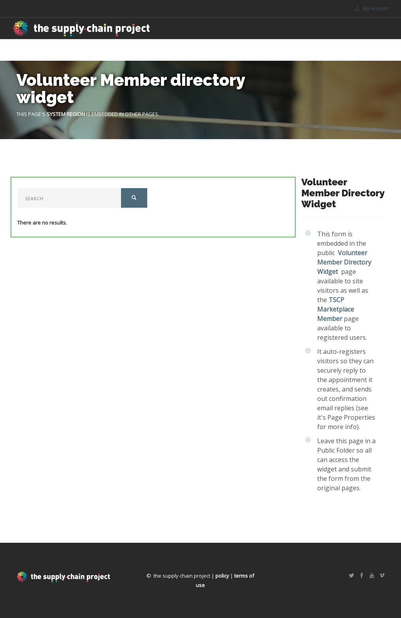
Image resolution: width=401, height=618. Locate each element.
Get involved (265, 50)
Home (145, 50)
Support (311, 50)
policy (222, 575)
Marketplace (179, 50)
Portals (350, 50)
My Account (371, 8)
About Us (219, 50)
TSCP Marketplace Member (335, 309)
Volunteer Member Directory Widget (344, 262)
